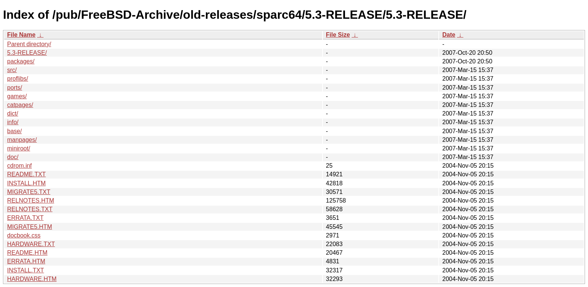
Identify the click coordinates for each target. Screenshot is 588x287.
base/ (14, 131)
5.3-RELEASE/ (27, 53)
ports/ (14, 87)
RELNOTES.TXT (29, 209)
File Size (338, 35)
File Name (21, 35)
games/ (17, 96)
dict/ (12, 113)
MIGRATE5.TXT (28, 192)
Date (448, 35)
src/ (12, 70)
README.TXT (26, 174)
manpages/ (22, 140)
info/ (12, 122)
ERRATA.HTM (26, 261)
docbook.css (23, 235)
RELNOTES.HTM (30, 200)
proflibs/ (17, 78)
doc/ (12, 157)
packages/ (20, 61)
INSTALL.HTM (26, 183)
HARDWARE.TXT (31, 244)
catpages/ (20, 105)
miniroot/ (18, 148)
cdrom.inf (19, 165)
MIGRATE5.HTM (29, 227)
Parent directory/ (29, 44)
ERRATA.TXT (25, 218)
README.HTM (27, 252)
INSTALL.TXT (25, 270)
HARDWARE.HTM (32, 279)
